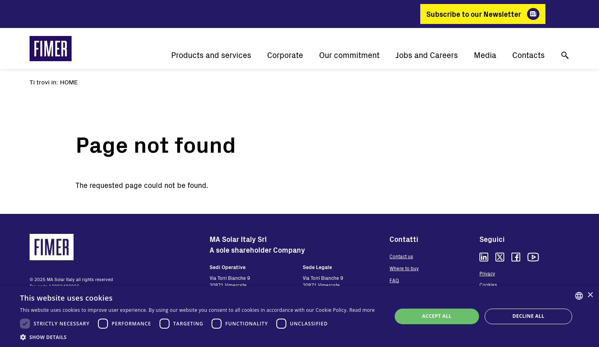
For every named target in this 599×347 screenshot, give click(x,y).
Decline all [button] (529, 316)
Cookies (488, 284)
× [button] (590, 295)
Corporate (285, 55)
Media (485, 55)
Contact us (401, 256)
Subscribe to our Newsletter (473, 14)
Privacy (487, 273)
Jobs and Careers (426, 55)
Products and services (211, 55)
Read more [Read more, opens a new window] (362, 310)
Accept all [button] (437, 316)
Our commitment (349, 55)
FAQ (394, 280)
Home (69, 82)
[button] (197, 337)
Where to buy (404, 268)
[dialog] (299, 316)
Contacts (528, 55)
